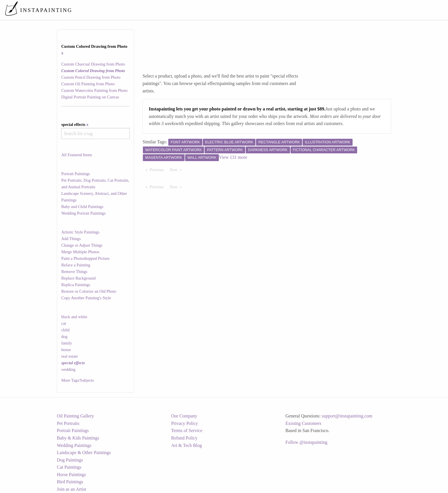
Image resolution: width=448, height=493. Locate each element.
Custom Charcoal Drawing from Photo (93, 64)
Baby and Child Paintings (82, 206)
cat (63, 323)
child (65, 330)
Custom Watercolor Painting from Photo (94, 90)
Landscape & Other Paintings (84, 452)
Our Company (184, 415)
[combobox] (95, 133)
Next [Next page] (177, 169)
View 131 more (233, 157)
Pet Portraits (68, 423)
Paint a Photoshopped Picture (85, 258)
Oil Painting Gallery (75, 415)
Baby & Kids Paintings (78, 437)
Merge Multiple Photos (80, 252)
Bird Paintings (70, 481)
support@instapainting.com (347, 415)
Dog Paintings (70, 460)
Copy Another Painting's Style (86, 298)
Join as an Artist (71, 489)
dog (64, 336)
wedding (68, 369)
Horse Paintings (71, 474)
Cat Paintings (69, 467)
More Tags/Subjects (77, 380)
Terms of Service (186, 430)
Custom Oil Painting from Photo (88, 84)
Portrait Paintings (75, 173)
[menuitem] (323, 9)
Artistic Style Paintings (80, 232)
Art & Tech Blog (186, 445)
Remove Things (74, 271)
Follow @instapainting (306, 442)
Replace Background (78, 278)
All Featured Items (76, 155)
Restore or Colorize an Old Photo (88, 291)
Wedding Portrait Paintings (83, 213)
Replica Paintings (75, 284)
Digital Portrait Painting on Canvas (90, 97)
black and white (74, 316)
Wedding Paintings (74, 445)
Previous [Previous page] (158, 169)
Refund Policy (184, 437)
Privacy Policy (184, 423)
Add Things (71, 238)
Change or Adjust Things (81, 245)
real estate (69, 356)
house (66, 349)
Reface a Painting (75, 265)
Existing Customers (303, 423)
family (66, 343)
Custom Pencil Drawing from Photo (90, 77)
